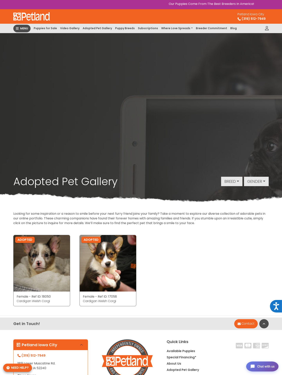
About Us (174, 363)
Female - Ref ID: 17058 (100, 296)
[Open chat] (261, 366)
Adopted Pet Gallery (97, 28)
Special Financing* (181, 357)
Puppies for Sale (45, 28)
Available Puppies (181, 351)
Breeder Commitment (211, 28)
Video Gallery (70, 28)
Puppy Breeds (125, 28)
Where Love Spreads (175, 28)
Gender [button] (254, 181)
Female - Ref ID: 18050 (34, 296)
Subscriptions (148, 28)
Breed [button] (230, 181)
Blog (233, 28)
